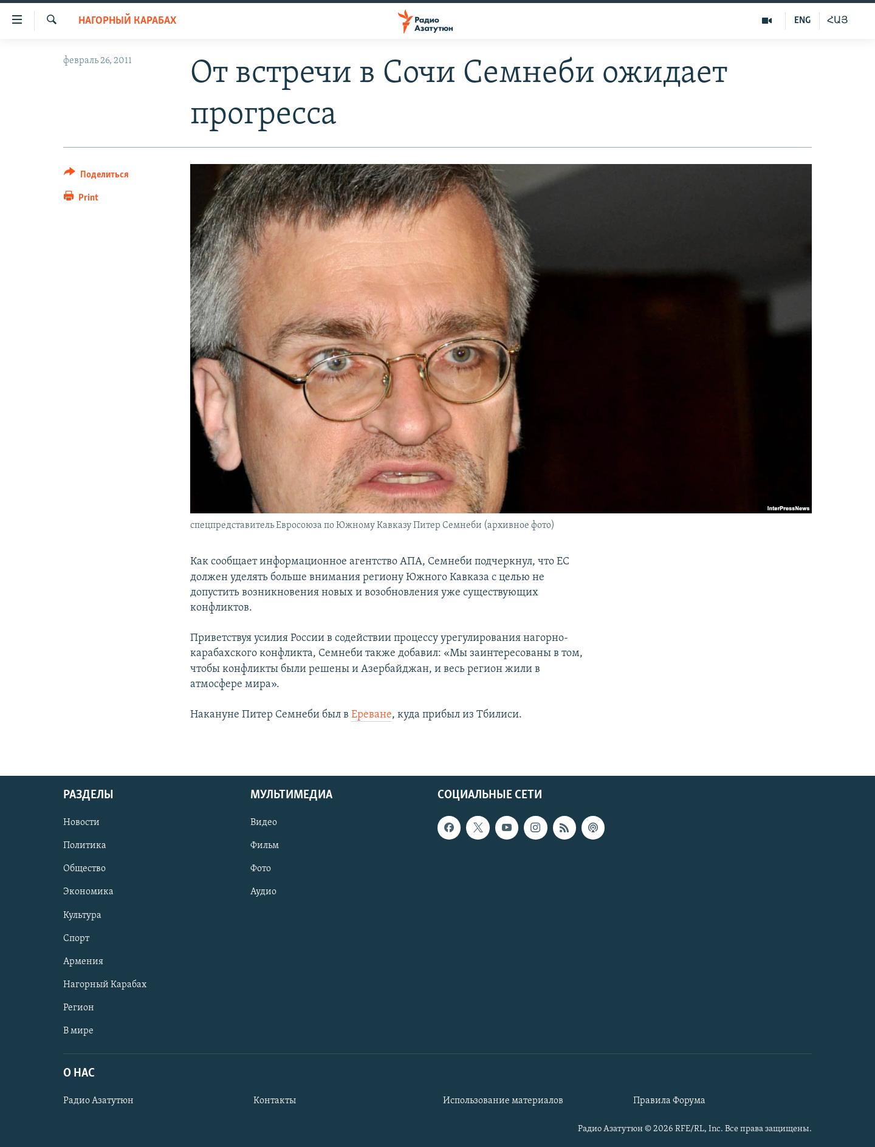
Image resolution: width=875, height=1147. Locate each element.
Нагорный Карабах (127, 21)
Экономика (88, 892)
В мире (78, 1031)
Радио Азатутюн (98, 1101)
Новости (81, 823)
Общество (84, 869)
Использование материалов (503, 1101)
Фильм (264, 846)
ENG (802, 21)
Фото (260, 869)
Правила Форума (669, 1101)
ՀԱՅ (837, 21)
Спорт (76, 938)
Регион (78, 1008)
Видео (263, 823)
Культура (82, 915)
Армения (83, 962)
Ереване (371, 715)
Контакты (274, 1101)
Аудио (263, 892)
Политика (84, 846)
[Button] (96, 176)
